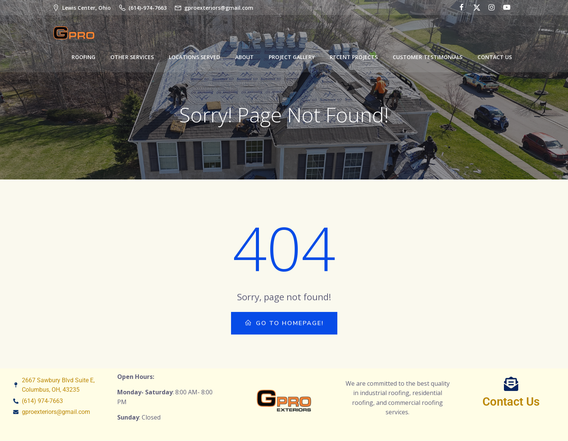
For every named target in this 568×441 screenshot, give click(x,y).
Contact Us (495, 56)
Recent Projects (354, 56)
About (244, 56)
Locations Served (194, 56)
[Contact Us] (511, 384)
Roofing (83, 56)
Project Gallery (292, 56)
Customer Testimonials (427, 56)
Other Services (132, 56)
